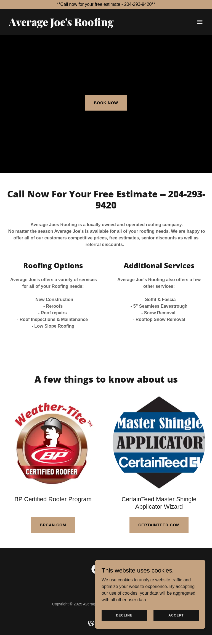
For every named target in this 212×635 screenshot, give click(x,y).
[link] (61, 24)
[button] (199, 21)
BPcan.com (53, 525)
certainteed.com (159, 525)
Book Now (106, 103)
